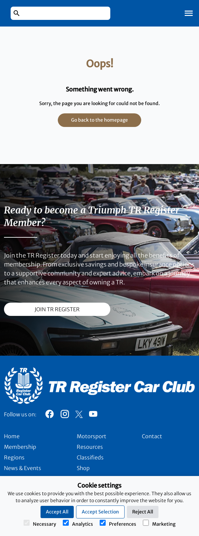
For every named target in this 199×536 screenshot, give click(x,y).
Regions (14, 457)
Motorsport (91, 436)
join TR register (57, 309)
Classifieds (90, 457)
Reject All (142, 512)
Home (12, 436)
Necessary (40, 523)
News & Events (22, 468)
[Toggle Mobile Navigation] (189, 13)
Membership (20, 447)
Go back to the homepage (99, 120)
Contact (152, 436)
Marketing (159, 523)
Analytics (78, 523)
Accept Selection (100, 512)
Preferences (118, 523)
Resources (90, 447)
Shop (83, 468)
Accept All (57, 512)
